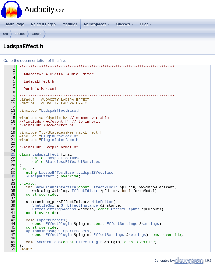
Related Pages (43, 24)
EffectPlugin (104, 187)
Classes (124, 24)
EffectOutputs (125, 209)
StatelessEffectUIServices (73, 161)
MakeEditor (102, 201)
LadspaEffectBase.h (60, 110)
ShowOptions (49, 242)
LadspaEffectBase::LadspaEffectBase (76, 172)
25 (9, 154)
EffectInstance (82, 205)
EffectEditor (85, 190)
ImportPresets (75, 231)
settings (150, 223)
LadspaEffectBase (63, 158)
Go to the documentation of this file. (34, 60)
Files (146, 24)
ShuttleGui (43, 205)
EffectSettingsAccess (54, 209)
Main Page (15, 24)
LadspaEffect (45, 154)
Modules (69, 24)
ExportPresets (51, 220)
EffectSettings (122, 223)
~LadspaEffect (40, 176)
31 (9, 176)
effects (20, 33)
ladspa (36, 33)
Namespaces (97, 24)
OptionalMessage (42, 231)
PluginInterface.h (59, 139)
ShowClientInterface (55, 187)
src (5, 33)
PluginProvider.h (58, 136)
